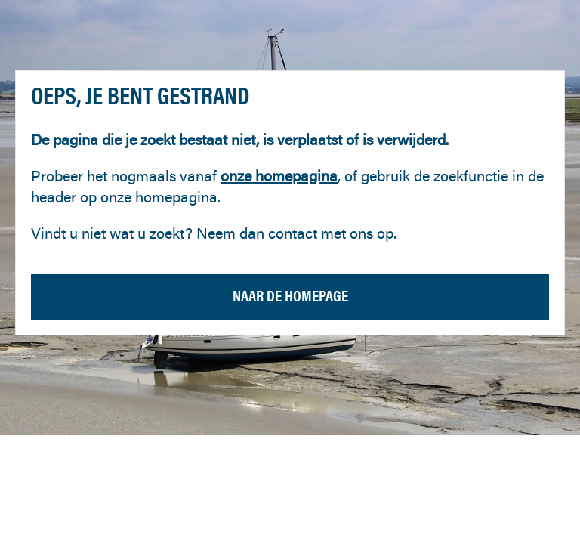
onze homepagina (279, 175)
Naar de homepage (290, 296)
